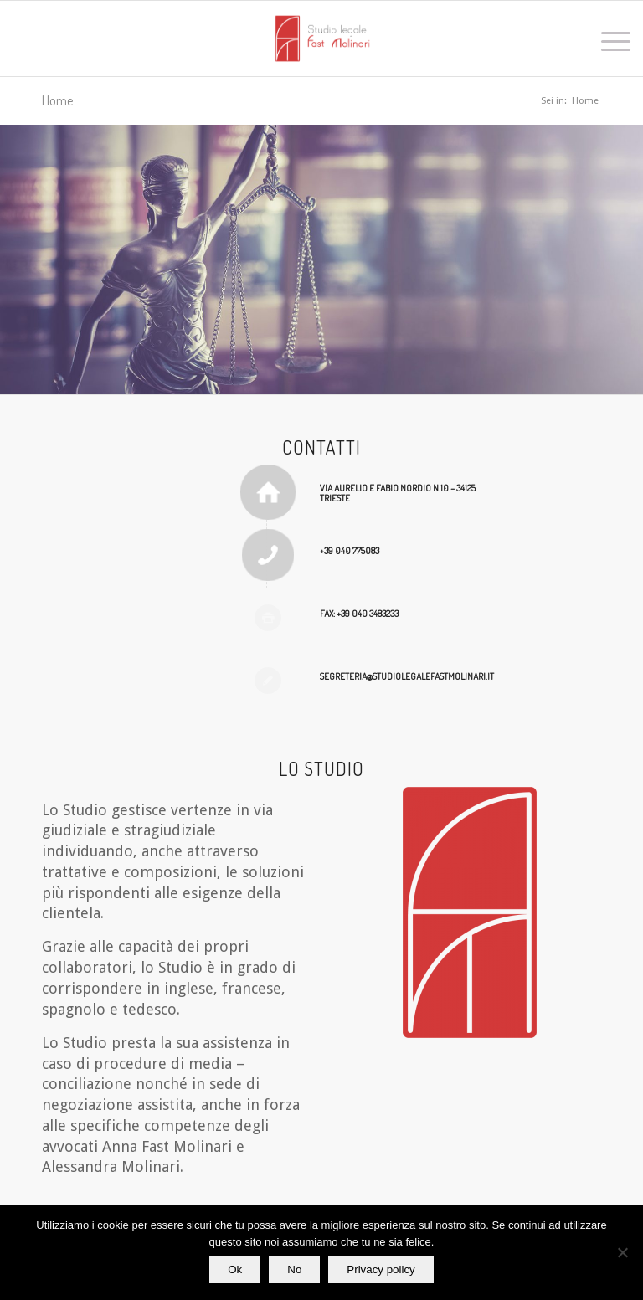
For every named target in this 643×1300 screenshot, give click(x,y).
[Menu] (607, 38)
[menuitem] (607, 38)
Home (57, 100)
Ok (235, 1269)
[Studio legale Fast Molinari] (321, 38)
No (294, 1269)
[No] (622, 1252)
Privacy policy (380, 1269)
